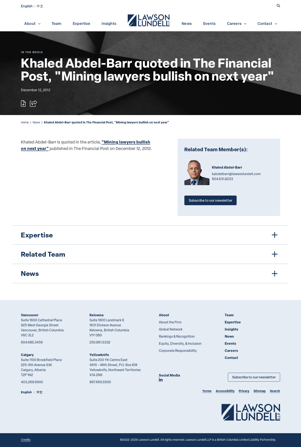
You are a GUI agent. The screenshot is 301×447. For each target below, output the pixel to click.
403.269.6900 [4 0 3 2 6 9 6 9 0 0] (32, 382)
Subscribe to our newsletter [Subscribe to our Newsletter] (254, 377)
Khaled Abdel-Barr (227, 167)
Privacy (244, 391)
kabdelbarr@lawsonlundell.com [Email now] (236, 174)
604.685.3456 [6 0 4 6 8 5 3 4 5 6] (32, 342)
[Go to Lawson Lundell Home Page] (251, 412)
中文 (40, 6)
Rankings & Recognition (177, 336)
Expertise (81, 23)
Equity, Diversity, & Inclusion (180, 343)
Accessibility (225, 391)
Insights (109, 23)
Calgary (27, 354)
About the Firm (170, 322)
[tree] (150, 254)
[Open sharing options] (33, 103)
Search (275, 391)
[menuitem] (149, 20)
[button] (278, 6)
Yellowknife (99, 354)
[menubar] (150, 20)
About (32, 23)
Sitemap (260, 391)
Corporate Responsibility (178, 350)
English (27, 6)
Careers (237, 23)
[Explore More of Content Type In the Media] (32, 52)
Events (209, 23)
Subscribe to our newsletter (210, 200)
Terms (207, 391)
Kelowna (96, 315)
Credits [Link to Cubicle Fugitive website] (26, 440)
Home (25, 122)
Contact (268, 23)
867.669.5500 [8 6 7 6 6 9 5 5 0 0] (100, 382)
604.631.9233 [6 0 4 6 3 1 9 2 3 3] (222, 179)
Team (56, 23)
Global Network (170, 329)
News (187, 23)
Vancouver (29, 315)
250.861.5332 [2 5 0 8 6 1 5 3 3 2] (99, 342)
